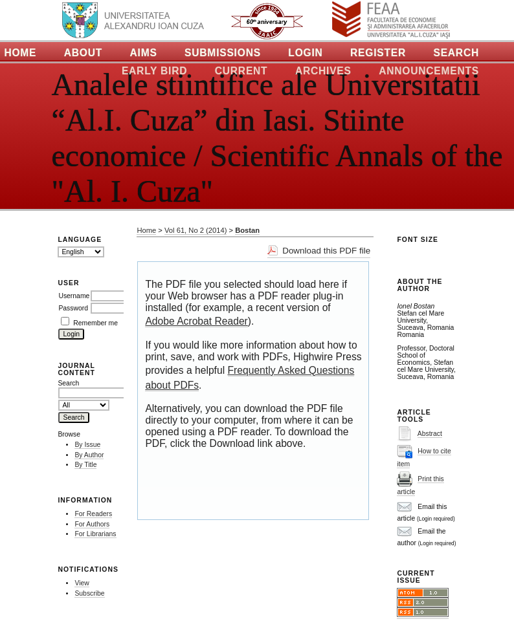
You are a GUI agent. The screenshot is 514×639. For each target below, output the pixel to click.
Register (378, 52)
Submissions (222, 52)
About (83, 52)
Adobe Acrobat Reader (196, 321)
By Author (89, 455)
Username (73, 295)
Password (73, 308)
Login (305, 52)
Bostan (247, 230)
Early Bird (154, 70)
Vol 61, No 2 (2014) (195, 230)
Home (146, 230)
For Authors (91, 524)
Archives (323, 70)
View (81, 583)
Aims (143, 52)
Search (456, 52)
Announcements (429, 70)
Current (241, 70)
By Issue (87, 444)
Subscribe (89, 593)
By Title (85, 464)
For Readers (93, 513)
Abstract (430, 433)
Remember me (95, 323)
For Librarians (95, 533)
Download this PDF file (326, 250)
